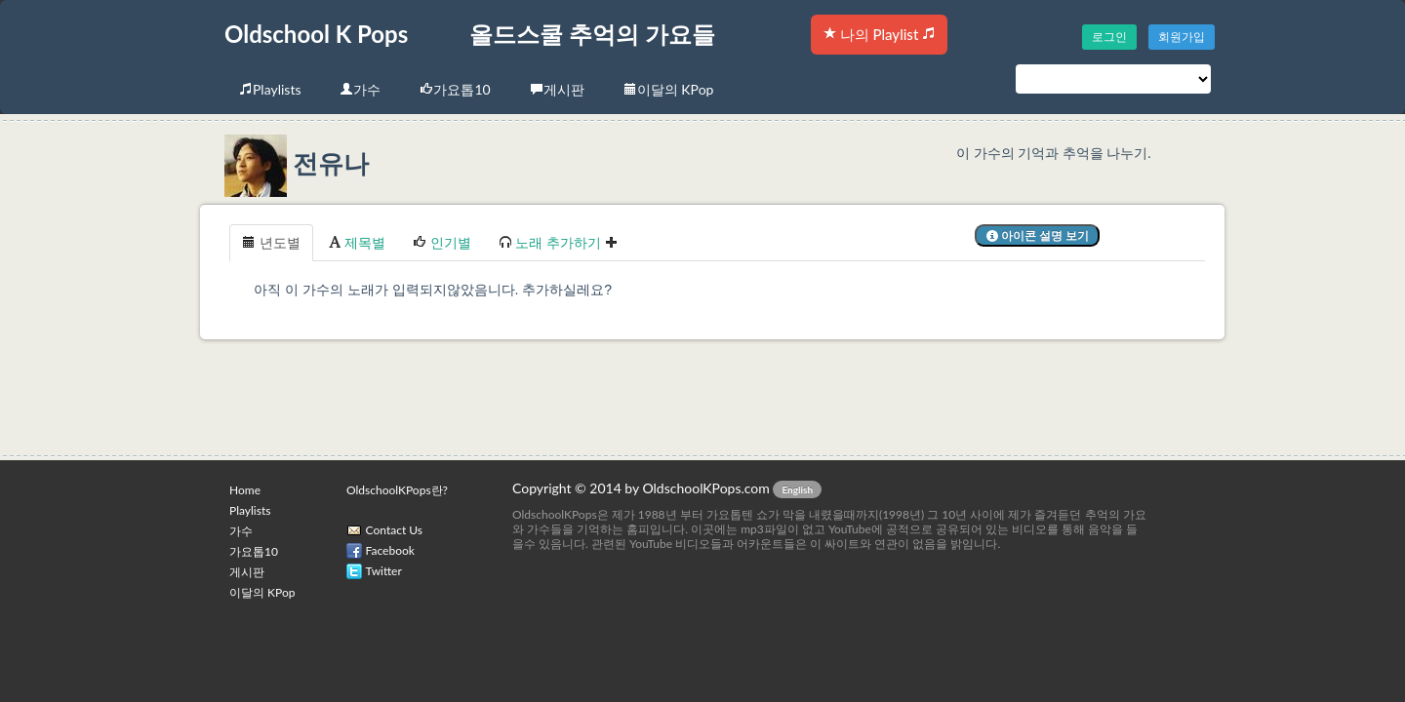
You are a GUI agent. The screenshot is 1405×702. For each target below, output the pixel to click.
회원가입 (1181, 36)
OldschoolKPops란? (397, 490)
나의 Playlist (879, 34)
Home (245, 490)
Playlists (270, 89)
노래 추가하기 (559, 242)
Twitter (384, 571)
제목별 (357, 242)
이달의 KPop (668, 89)
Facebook (390, 550)
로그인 (1109, 36)
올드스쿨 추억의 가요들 (592, 34)
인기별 (442, 242)
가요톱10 (455, 89)
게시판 (557, 89)
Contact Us (394, 530)
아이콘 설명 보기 (1037, 235)
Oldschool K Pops (316, 34)
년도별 (271, 242)
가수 (360, 89)
